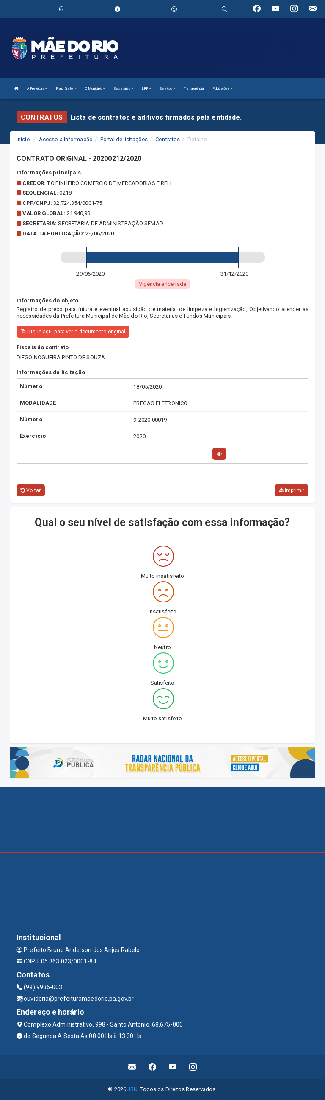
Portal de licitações (124, 139)
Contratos (167, 139)
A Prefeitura (37, 88)
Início (23, 139)
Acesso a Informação (66, 139)
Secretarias (123, 88)
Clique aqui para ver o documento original (73, 332)
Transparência (194, 88)
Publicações (222, 88)
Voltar (31, 490)
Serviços (167, 88)
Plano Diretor (66, 88)
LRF (146, 88)
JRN (132, 1089)
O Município (95, 88)
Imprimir (291, 490)
